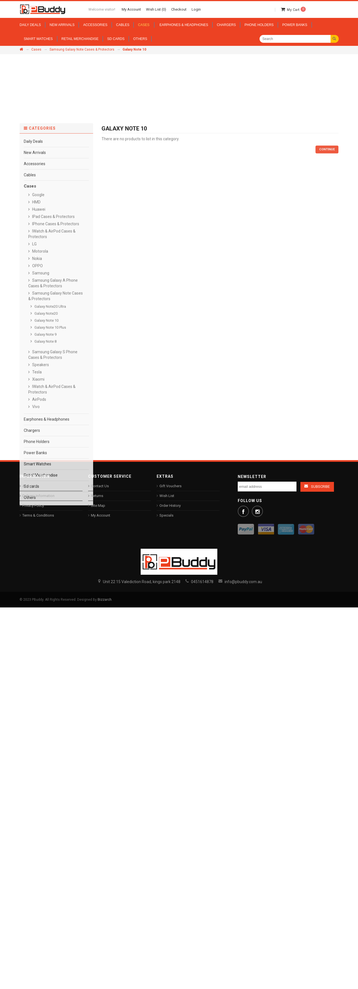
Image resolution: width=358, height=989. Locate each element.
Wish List (166, 496)
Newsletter (252, 476)
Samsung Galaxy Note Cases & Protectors (82, 49)
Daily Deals (33, 394)
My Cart (296, 10)
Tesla (36, 624)
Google (37, 447)
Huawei (38, 462)
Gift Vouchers (170, 486)
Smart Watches (37, 716)
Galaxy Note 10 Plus (50, 580)
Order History (170, 505)
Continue (327, 402)
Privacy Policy (33, 505)
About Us (30, 486)
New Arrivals (35, 405)
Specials (166, 515)
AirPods (38, 652)
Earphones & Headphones (46, 671)
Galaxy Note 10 (46, 573)
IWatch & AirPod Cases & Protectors (52, 642)
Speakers (40, 617)
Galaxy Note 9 (45, 587)
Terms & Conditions (38, 515)
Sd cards (31, 739)
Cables (30, 427)
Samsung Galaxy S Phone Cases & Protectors (52, 607)
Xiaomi (37, 632)
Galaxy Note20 (46, 566)
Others (30, 750)
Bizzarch (105, 599)
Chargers (32, 683)
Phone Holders (37, 694)
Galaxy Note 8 (45, 594)
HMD (36, 454)
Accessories (34, 416)
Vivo (35, 659)
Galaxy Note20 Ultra (50, 559)
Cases (36, 49)
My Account (100, 515)
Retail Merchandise (41, 727)
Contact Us (100, 486)
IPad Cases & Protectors (53, 469)
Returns (97, 496)
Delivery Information (38, 496)
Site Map (98, 505)
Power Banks (35, 705)
